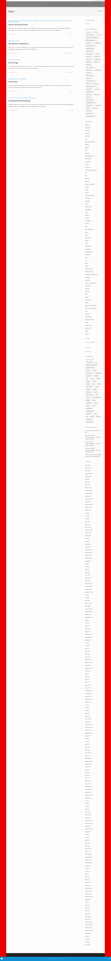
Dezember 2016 (88, 690)
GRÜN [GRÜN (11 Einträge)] (96, 62)
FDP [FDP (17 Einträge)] (97, 54)
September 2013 (89, 795)
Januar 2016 (88, 721)
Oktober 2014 (88, 764)
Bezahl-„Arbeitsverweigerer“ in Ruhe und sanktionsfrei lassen (93, 437)
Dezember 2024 (88, 490)
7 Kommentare (13, 34)
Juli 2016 (87, 705)
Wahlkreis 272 (32, 98)
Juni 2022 (87, 538)
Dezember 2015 (88, 724)
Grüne (86, 212)
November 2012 (89, 823)
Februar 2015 (88, 752)
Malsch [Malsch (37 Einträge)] (96, 83)
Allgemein (87, 125)
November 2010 (89, 891)
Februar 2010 (88, 916)
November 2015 (89, 727)
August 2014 (88, 767)
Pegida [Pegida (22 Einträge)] (89, 94)
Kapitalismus (88, 237)
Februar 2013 (88, 815)
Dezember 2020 (88, 583)
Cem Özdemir (88, 158)
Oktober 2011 (88, 860)
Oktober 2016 (88, 696)
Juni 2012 (87, 837)
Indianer (87, 218)
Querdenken (88, 285)
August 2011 (88, 865)
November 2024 (89, 493)
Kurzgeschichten (89, 252)
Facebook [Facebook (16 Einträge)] (89, 54)
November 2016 (89, 693)
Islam (86, 226)
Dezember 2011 (88, 854)
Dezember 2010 (88, 888)
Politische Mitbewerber (90, 283)
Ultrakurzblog (88, 316)
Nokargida (87, 277)
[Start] (98, 11)
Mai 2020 (87, 597)
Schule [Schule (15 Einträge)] (98, 105)
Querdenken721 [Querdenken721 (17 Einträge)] (91, 102)
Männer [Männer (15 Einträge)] (89, 89)
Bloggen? (87, 147)
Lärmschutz (87, 254)
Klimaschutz (88, 246)
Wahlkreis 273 (88, 328)
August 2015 (88, 736)
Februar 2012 (88, 848)
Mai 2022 (87, 541)
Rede (86, 294)
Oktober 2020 (88, 589)
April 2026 (87, 465)
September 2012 (89, 829)
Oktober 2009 (88, 927)
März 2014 (87, 778)
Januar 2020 (88, 606)
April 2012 (87, 843)
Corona (86, 164)
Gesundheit (87, 209)
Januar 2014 (88, 784)
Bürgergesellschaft (14, 20)
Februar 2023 (88, 527)
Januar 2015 (88, 755)
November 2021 (89, 552)
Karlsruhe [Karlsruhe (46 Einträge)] (90, 75)
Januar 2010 (88, 919)
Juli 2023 (87, 513)
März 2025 (87, 484)
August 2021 (88, 561)
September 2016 (89, 699)
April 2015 (87, 747)
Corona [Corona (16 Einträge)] (98, 43)
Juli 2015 (87, 738)
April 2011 (87, 877)
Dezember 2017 (88, 659)
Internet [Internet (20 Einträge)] (98, 70)
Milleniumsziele (88, 269)
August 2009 (88, 933)
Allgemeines (11, 98)
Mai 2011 (87, 874)
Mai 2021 (87, 569)
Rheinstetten (88, 300)
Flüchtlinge (87, 201)
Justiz (86, 235)
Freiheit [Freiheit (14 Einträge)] (89, 59)
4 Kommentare (13, 91)
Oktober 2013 (88, 792)
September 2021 (89, 558)
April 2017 (87, 679)
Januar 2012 (88, 851)
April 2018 (87, 651)
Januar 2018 (88, 657)
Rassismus (87, 291)
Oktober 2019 (88, 614)
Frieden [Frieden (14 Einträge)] (97, 59)
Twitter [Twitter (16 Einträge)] (89, 111)
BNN (86, 150)
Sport (86, 311)
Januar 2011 (88, 885)
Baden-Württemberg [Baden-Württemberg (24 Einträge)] (92, 37)
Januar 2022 (88, 547)
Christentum (88, 161)
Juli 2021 (87, 563)
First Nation (87, 198)
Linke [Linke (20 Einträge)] (88, 83)
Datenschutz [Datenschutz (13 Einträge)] (90, 45)
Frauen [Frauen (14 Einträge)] (97, 56)
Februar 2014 (88, 781)
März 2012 (87, 846)
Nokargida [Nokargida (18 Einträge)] (90, 92)
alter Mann (87, 130)
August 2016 (88, 702)
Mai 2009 (87, 942)
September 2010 (89, 896)
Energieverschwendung (19, 100)
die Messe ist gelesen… (19, 43)
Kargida (87, 240)
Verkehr (18, 60)
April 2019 (87, 626)
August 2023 (88, 510)
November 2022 (89, 530)
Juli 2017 (87, 673)
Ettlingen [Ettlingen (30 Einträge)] (89, 51)
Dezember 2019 (88, 609)
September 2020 (89, 592)
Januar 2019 (88, 631)
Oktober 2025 (88, 476)
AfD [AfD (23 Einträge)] (95, 32)
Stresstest (13, 81)
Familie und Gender (89, 195)
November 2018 (89, 637)
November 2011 (89, 857)
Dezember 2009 (88, 922)
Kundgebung (88, 249)
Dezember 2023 (88, 504)
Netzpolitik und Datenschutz (59, 20)
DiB (86, 173)
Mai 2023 (87, 518)
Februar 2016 (88, 719)
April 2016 (87, 713)
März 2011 (87, 879)
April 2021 (87, 572)
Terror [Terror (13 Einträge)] (95, 108)
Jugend (86, 232)
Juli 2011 (87, 868)
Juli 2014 (87, 769)
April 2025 (87, 482)
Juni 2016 (87, 707)
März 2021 (87, 575)
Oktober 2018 (88, 640)
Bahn (101, 11)
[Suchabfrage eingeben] (94, 23)
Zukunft (87, 333)
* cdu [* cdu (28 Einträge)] (88, 32)
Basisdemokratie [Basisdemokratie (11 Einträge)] (91, 40)
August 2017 (88, 671)
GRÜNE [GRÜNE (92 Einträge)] (88, 64)
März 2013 (87, 812)
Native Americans (89, 271)
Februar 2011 (88, 882)
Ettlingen (87, 187)
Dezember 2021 (88, 549)
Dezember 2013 (88, 786)
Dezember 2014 (88, 758)
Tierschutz (87, 314)
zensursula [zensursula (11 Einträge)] (90, 113)
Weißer (86, 331)
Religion (87, 297)
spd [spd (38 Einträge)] (88, 108)
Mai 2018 (87, 648)
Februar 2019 (88, 628)
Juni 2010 (87, 905)
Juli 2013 (87, 800)
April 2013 (87, 809)
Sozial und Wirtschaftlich (91, 305)
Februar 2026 (88, 468)
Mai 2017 (87, 676)
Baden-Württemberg (90, 142)
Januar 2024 (88, 501)
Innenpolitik (88, 221)
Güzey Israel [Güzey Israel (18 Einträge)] (90, 67)
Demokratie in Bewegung (91, 170)
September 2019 (89, 617)
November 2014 (89, 761)
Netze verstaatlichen (18, 24)
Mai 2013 (87, 806)
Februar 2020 (88, 603)
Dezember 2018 (88, 634)
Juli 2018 (87, 642)
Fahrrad (87, 192)
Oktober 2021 (88, 555)
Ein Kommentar (14, 53)
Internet (47, 20)
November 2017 (89, 662)
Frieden (87, 204)
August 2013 (88, 798)
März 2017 (87, 682)
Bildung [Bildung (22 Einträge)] (89, 43)
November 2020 (89, 586)
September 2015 (89, 733)
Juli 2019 (87, 620)
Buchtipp (87, 153)
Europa (86, 190)
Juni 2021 (87, 566)
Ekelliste (87, 181)
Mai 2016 (87, 710)
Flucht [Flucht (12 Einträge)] (89, 56)
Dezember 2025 (88, 473)
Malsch (86, 263)
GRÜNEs (42, 20)
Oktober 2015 (88, 730)
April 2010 (87, 910)
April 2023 (87, 521)
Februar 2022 (88, 544)
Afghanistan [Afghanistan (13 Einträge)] (90, 35)
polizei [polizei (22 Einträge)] (89, 97)
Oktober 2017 (88, 665)
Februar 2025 (88, 487)
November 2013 (89, 789)
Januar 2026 (88, 470)
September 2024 (89, 499)
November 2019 (89, 611)
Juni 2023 (87, 516)
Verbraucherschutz (89, 319)
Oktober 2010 (88, 894)
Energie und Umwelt (33, 20)
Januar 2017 (88, 688)
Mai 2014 (87, 772)
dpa (86, 175)
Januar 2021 (88, 580)
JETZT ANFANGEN (89, 229)
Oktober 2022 (88, 532)
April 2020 (87, 600)
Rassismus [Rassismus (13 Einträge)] (89, 105)
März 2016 (87, 716)
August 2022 (88, 535)
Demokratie (24, 20)
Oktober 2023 (88, 507)
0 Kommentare (13, 72)
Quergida (87, 288)
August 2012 (88, 831)
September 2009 (89, 930)
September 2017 (89, 668)
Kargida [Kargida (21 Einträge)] (89, 73)
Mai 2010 (87, 908)
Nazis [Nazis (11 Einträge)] (97, 89)
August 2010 (88, 899)
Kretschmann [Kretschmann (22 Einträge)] (90, 81)
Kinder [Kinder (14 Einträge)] (89, 78)
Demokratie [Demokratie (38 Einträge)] (90, 48)
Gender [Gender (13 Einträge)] (89, 62)
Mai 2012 (87, 840)
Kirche (86, 243)
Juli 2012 (87, 834)
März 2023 (87, 524)
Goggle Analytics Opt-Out (56, 959)
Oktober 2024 (88, 496)
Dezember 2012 (88, 820)
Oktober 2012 (88, 826)
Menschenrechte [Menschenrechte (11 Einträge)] (91, 86)
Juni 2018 (87, 645)
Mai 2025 (87, 479)
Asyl (86, 139)
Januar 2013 (88, 817)
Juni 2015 (87, 741)
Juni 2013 (87, 803)
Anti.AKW (87, 133)
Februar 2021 (88, 578)
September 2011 (89, 863)
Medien (87, 266)
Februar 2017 (88, 685)
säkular (86, 302)
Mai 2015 (87, 744)
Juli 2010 (87, 902)
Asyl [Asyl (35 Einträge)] (99, 35)
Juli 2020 (87, 595)
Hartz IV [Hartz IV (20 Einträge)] (89, 70)
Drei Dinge (13, 62)
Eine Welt (87, 178)
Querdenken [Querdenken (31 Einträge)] (90, 100)
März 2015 (87, 750)
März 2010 (87, 913)
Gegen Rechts (88, 206)
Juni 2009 (87, 939)
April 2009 (87, 944)
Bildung (87, 144)
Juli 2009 (87, 936)
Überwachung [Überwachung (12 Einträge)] (91, 116)
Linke (86, 257)
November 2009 (89, 925)
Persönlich (11, 60)
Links (86, 260)
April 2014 (87, 775)
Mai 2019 (87, 623)
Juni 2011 (87, 871)
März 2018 (87, 654)
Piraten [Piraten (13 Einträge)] (97, 94)
